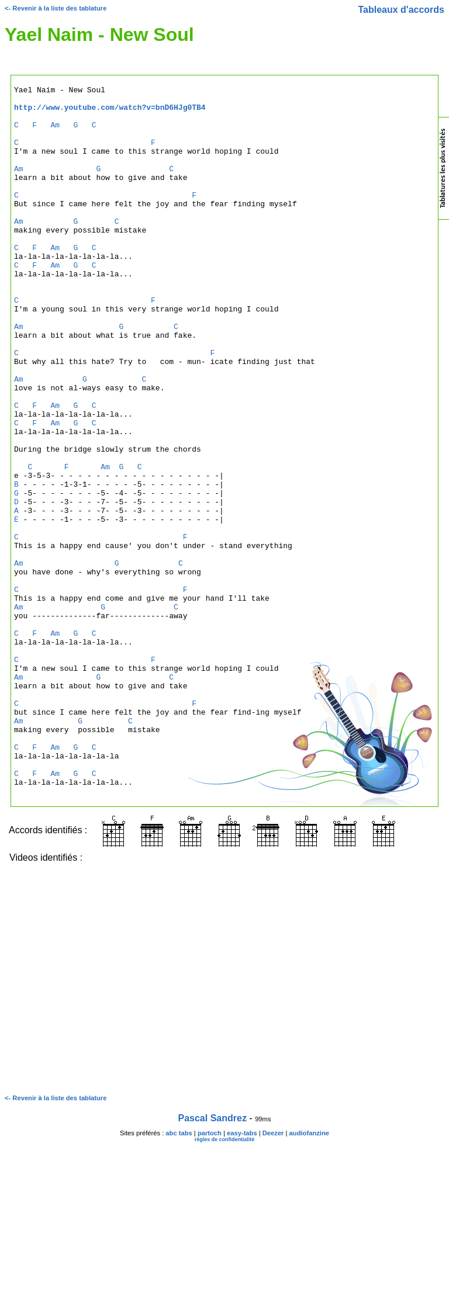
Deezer (273, 1274)
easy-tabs (242, 1274)
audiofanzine (309, 1274)
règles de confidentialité (225, 1281)
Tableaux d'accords (401, 10)
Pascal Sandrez (212, 1260)
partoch (210, 1274)
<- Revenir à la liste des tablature (55, 8)
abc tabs (178, 1274)
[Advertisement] (391, 358)
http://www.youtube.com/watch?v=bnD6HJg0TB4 (110, 112)
